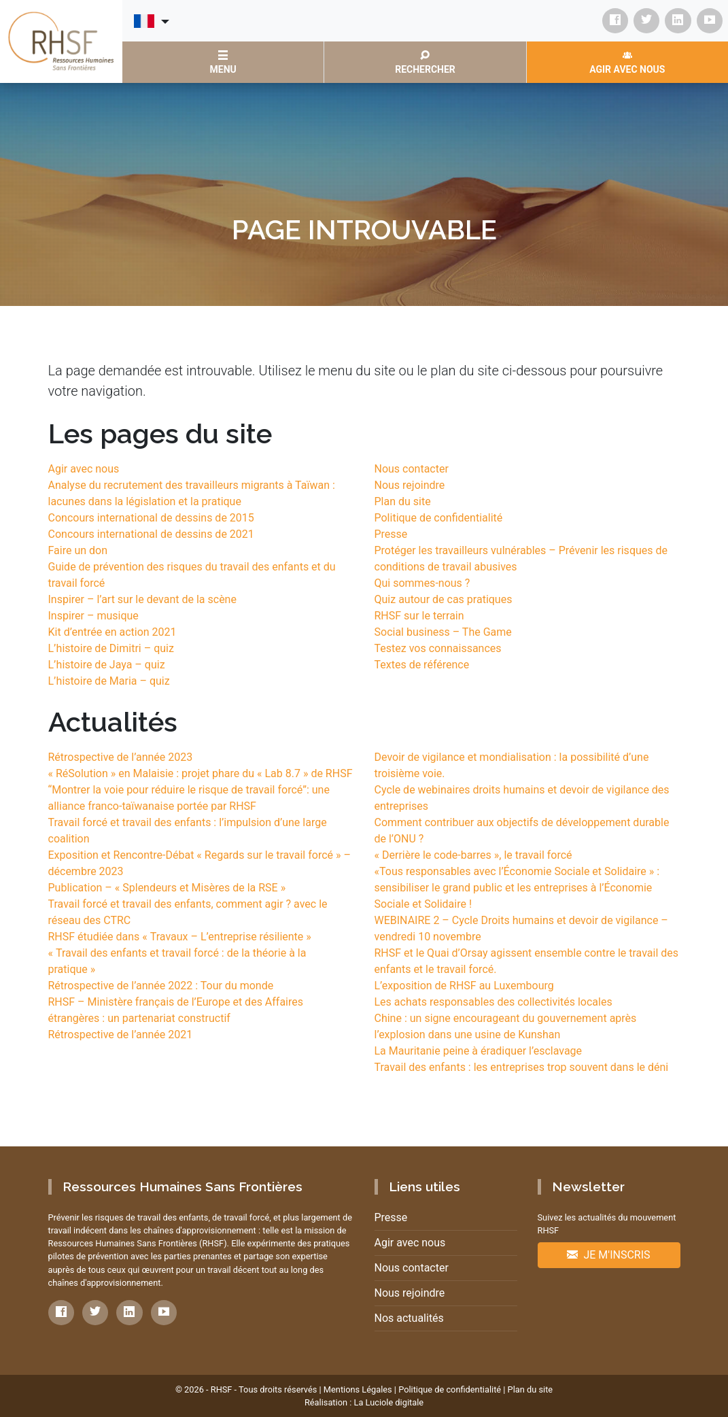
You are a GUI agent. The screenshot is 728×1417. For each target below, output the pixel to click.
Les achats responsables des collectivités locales (493, 1001)
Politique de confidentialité (439, 517)
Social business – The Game (443, 632)
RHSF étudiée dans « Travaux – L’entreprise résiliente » (179, 936)
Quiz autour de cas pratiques (444, 599)
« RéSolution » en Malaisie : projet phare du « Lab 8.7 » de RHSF (200, 773)
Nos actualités (409, 1318)
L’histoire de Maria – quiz (109, 681)
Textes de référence (422, 664)
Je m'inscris (608, 1254)
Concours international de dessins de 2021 (151, 534)
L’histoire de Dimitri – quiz (111, 648)
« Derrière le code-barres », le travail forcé (473, 855)
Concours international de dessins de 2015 (151, 517)
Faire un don (78, 550)
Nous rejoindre (410, 485)
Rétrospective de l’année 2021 (120, 1034)
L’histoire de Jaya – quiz (106, 664)
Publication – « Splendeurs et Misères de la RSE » (167, 887)
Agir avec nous (84, 468)
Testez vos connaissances (438, 648)
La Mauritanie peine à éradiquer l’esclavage (479, 1050)
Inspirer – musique (93, 615)
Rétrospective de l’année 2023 (120, 757)
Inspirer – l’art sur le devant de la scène (142, 599)
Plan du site (403, 501)
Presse (391, 534)
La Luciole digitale (388, 1402)
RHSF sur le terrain (419, 615)
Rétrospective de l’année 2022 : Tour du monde (161, 985)
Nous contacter (412, 468)
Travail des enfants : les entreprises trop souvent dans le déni (522, 1067)
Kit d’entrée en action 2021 (112, 632)
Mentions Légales (358, 1389)
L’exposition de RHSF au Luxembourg (464, 985)
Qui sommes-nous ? (422, 583)
